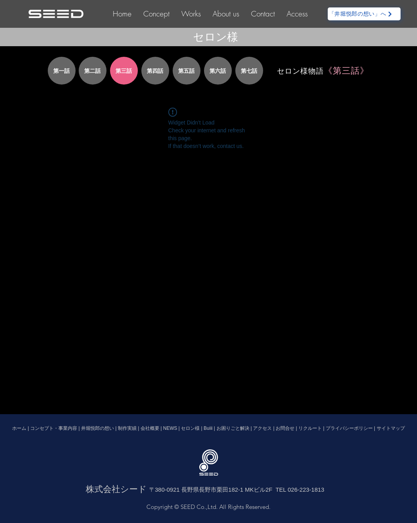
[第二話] (93, 71)
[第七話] (249, 71)
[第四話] (155, 71)
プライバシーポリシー (349, 428)
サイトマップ (391, 428)
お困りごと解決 (232, 428)
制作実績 (128, 428)
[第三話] (124, 71)
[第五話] (186, 71)
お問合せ (285, 428)
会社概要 (150, 428)
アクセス (262, 428)
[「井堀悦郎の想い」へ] (364, 13)
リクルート (310, 428)
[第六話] (218, 71)
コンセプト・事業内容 (54, 428)
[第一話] (62, 71)
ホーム (19, 428)
